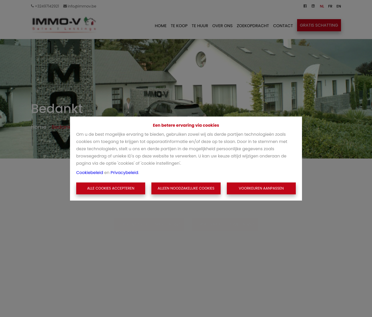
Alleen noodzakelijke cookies (186, 188)
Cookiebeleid (89, 173)
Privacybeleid (124, 173)
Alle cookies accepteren (110, 188)
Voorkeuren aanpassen (261, 188)
